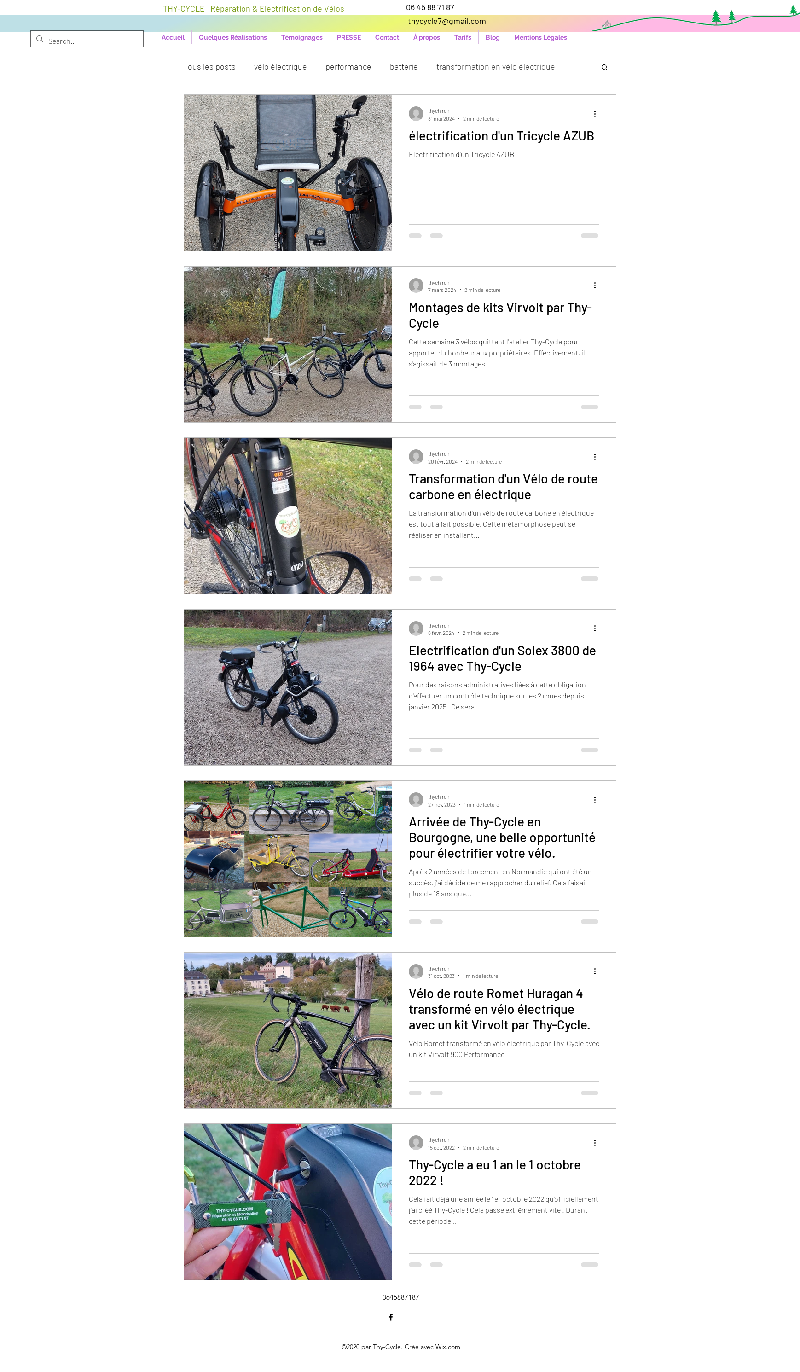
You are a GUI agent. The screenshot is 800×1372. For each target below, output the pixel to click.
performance (348, 66)
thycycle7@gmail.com (447, 21)
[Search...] (86, 41)
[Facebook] (390, 1317)
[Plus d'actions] (597, 113)
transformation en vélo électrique (495, 66)
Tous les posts (210, 66)
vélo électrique (280, 66)
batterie (404, 66)
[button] (604, 68)
